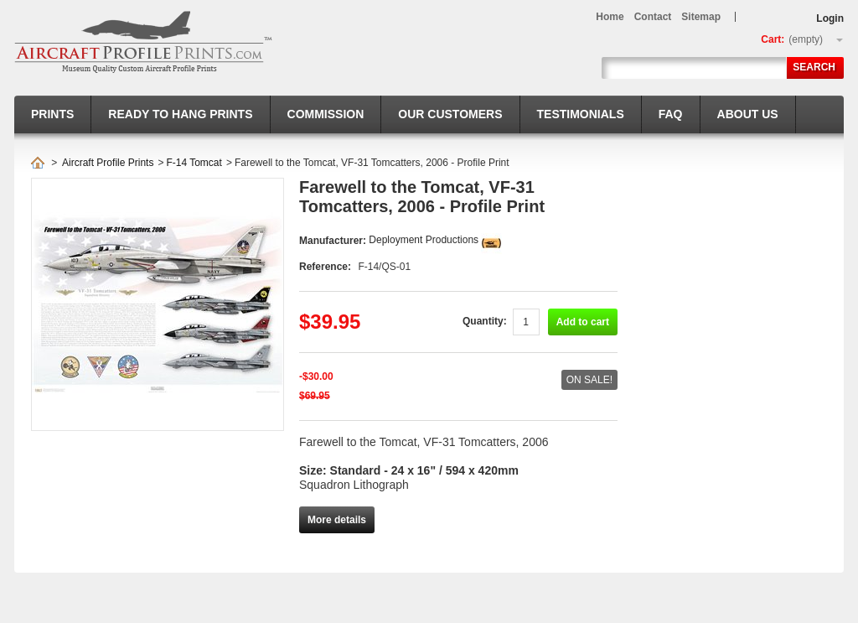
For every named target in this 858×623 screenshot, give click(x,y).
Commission (325, 114)
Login (830, 18)
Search (814, 67)
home (609, 17)
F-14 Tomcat (193, 163)
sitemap (701, 17)
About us (747, 114)
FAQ (671, 114)
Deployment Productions (423, 240)
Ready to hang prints (180, 114)
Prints (52, 114)
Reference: (326, 267)
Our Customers (450, 114)
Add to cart (582, 322)
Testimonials (580, 114)
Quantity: (485, 321)
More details (337, 520)
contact (653, 17)
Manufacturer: (334, 241)
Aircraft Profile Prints (107, 163)
